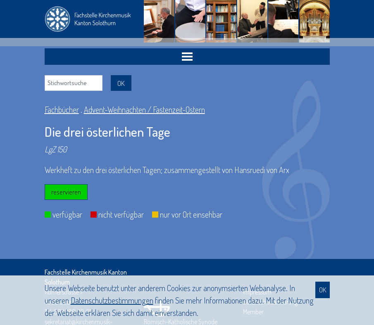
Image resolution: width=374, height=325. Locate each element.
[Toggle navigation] (187, 56)
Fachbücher (62, 109)
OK (322, 289)
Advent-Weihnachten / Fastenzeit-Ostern (144, 109)
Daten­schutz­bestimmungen (112, 300)
